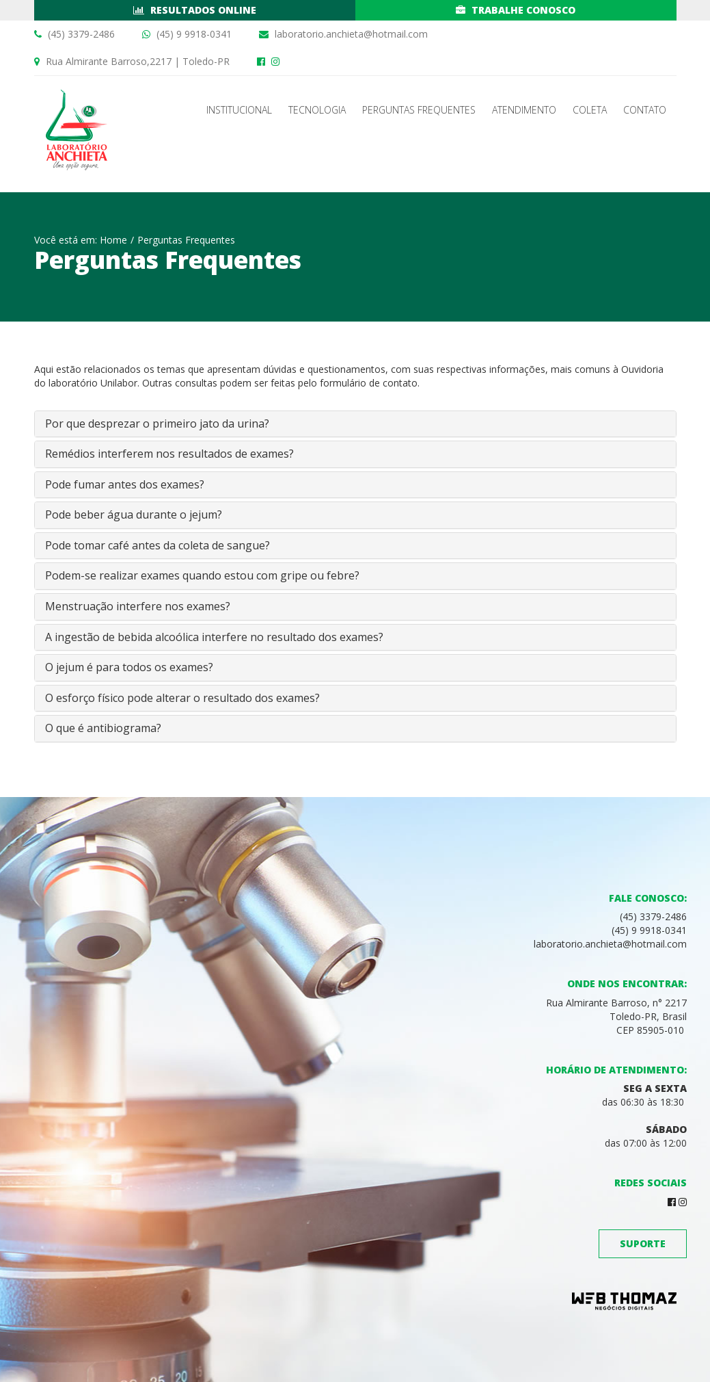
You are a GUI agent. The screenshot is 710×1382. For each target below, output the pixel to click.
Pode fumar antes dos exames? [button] (124, 484)
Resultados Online (194, 9)
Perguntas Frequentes (419, 109)
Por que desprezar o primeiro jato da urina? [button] (157, 423)
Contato (644, 109)
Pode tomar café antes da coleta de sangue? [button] (157, 545)
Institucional (239, 109)
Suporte (643, 1243)
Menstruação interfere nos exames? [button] (137, 606)
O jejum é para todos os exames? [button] (129, 667)
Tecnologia (317, 109)
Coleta (590, 109)
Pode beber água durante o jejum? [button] (133, 514)
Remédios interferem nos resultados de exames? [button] (169, 453)
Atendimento (524, 109)
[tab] (355, 424)
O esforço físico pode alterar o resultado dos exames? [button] (182, 697)
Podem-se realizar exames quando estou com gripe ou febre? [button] (202, 575)
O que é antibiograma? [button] (103, 727)
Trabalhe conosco (515, 9)
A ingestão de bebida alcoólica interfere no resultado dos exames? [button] (214, 636)
